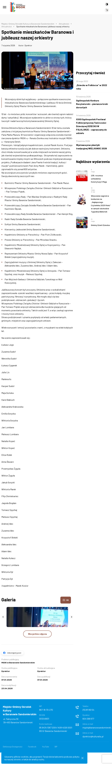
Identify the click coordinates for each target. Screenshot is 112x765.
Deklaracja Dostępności (12, 746)
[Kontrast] (107, 4)
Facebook (32, 746)
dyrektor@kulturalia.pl (93, 736)
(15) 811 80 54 (88, 709)
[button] (3, 617)
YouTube (45, 746)
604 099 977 (88, 718)
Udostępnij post (14, 653)
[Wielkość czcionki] (107, 10)
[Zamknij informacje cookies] (82, 758)
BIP (56, 746)
